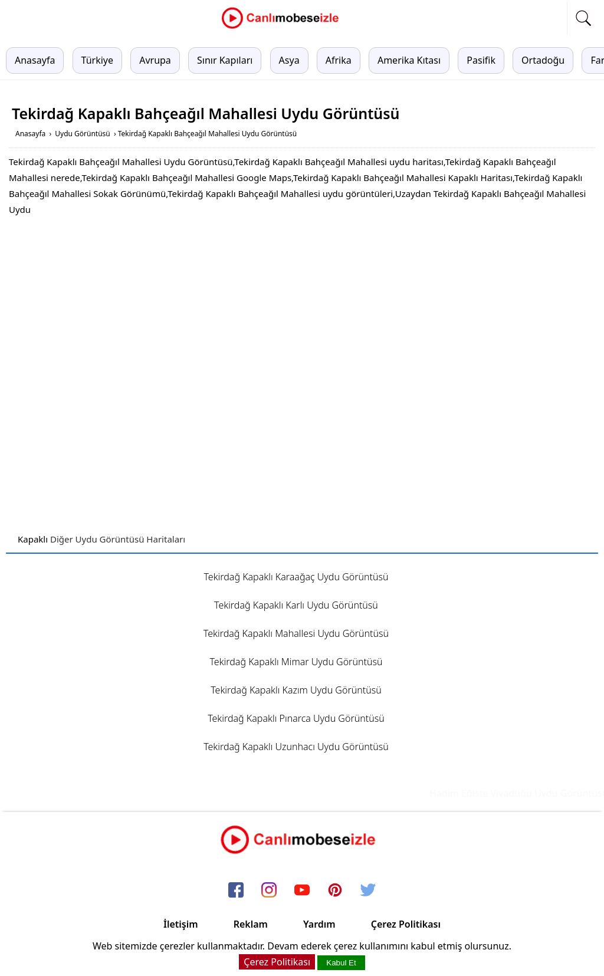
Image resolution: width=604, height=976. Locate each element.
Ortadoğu (542, 60)
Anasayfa (35, 60)
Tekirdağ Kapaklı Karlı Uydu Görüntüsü (296, 605)
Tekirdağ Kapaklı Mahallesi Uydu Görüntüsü (296, 633)
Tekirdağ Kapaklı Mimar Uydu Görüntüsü (295, 661)
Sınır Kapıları (224, 60)
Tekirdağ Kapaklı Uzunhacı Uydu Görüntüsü (296, 746)
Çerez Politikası (406, 924)
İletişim (180, 924)
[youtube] (302, 890)
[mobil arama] (583, 18)
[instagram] (269, 890)
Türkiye (97, 60)
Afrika (339, 60)
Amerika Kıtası (409, 60)
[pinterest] (335, 890)
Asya (289, 60)
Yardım (319, 924)
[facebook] (236, 890)
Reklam (251, 924)
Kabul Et (341, 962)
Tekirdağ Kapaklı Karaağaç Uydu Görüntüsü (295, 576)
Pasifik (481, 60)
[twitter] (368, 890)
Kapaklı (33, 539)
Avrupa (155, 60)
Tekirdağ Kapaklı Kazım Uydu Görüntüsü (296, 689)
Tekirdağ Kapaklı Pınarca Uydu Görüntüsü (296, 718)
